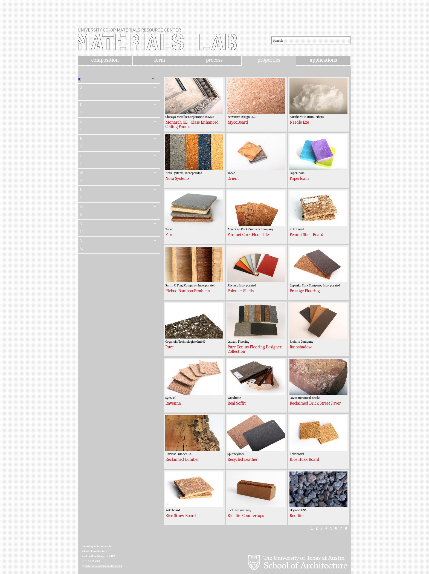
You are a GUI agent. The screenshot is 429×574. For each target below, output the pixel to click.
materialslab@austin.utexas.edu (103, 565)
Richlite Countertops (245, 515)
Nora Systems (177, 178)
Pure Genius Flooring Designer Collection (254, 349)
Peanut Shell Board (306, 234)
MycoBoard (237, 122)
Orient (233, 178)
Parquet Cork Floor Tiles (248, 234)
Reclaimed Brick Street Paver (315, 403)
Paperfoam (299, 178)
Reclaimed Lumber (182, 459)
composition (105, 60)
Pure (169, 347)
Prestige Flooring (304, 290)
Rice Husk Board (304, 459)
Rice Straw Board (180, 515)
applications (323, 60)
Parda (170, 234)
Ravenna (173, 403)
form (159, 60)
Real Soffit (236, 403)
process (214, 60)
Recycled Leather (242, 459)
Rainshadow (300, 347)
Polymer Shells (240, 290)
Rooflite (296, 515)
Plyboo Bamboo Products (187, 290)
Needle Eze (299, 122)
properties (268, 60)
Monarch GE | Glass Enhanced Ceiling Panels (191, 124)
